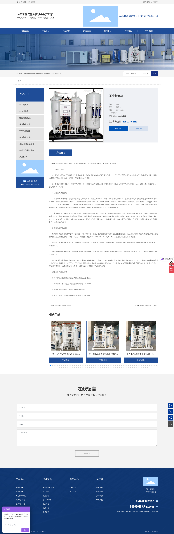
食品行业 (46, 508)
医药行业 (46, 504)
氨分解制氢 (46, 73)
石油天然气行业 (48, 487)
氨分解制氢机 (21, 496)
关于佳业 (101, 479)
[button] (50, 365)
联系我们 (146, 2)
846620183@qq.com (142, 506)
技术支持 (99, 496)
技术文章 (73, 492)
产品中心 (20, 54)
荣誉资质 (99, 492)
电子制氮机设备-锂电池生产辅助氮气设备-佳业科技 (103, 355)
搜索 (154, 73)
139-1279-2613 (130, 121)
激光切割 (46, 496)
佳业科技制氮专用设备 (63, 305)
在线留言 (154, 2)
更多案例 (46, 512)
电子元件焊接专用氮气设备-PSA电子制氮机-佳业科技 (66, 355)
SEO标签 (43, 531)
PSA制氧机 (37, 73)
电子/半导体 (47, 500)
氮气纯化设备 (56, 73)
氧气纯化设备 (21, 504)
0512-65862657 (30, 184)
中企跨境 (155, 531)
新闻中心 (74, 479)
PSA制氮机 (28, 73)
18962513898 (144, 16)
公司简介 (99, 487)
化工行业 (46, 492)
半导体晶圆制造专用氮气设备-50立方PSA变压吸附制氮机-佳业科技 (141, 355)
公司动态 (73, 487)
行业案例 (47, 479)
